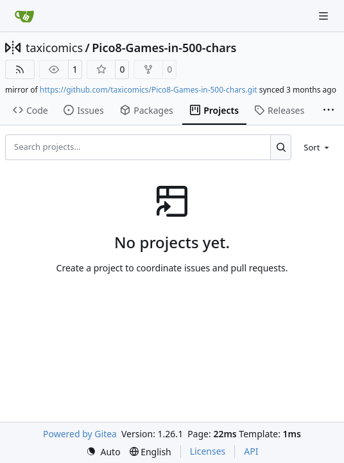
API (251, 451)
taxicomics (54, 47)
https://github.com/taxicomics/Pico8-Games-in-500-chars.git (148, 89)
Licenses (208, 451)
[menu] (317, 147)
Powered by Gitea (80, 434)
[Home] (24, 16)
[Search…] (280, 147)
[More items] (328, 110)
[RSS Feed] (20, 69)
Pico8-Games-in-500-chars (164, 47)
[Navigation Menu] (325, 15)
